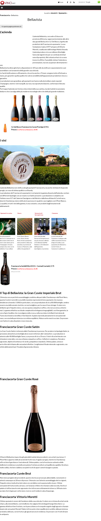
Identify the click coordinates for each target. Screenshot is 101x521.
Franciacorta (5, 15)
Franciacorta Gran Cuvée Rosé (19, 379)
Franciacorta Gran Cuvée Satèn (20, 326)
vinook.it (54, 13)
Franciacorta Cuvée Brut (15, 473)
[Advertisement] (22, 13)
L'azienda (6, 32)
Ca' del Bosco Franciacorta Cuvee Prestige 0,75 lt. (30, 127)
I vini (3, 140)
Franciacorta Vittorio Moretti (18, 496)
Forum (60, 2)
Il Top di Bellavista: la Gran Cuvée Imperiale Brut (30, 293)
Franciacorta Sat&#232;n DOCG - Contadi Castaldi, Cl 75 (32, 266)
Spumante (62, 13)
